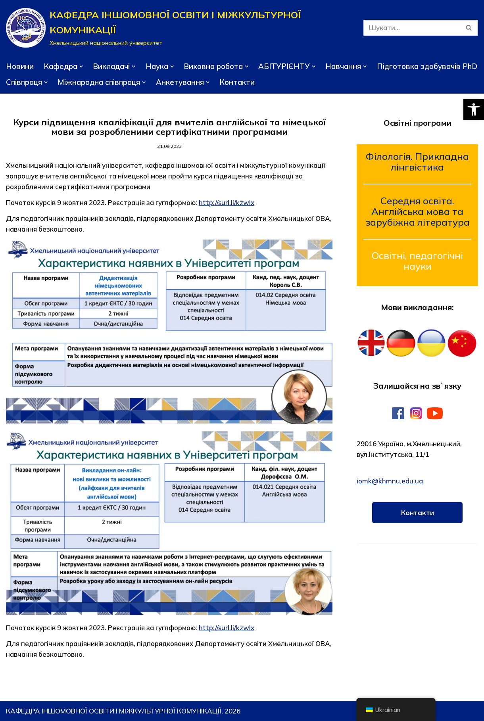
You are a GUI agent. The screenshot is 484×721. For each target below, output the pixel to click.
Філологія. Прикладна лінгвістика (417, 161)
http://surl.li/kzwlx (226, 202)
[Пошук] (411, 28)
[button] (473, 109)
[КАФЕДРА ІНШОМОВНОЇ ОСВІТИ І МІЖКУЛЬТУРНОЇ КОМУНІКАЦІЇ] (178, 27)
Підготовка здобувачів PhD (427, 66)
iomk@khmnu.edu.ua (390, 481)
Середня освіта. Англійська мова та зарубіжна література (417, 211)
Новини (20, 66)
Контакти (237, 82)
